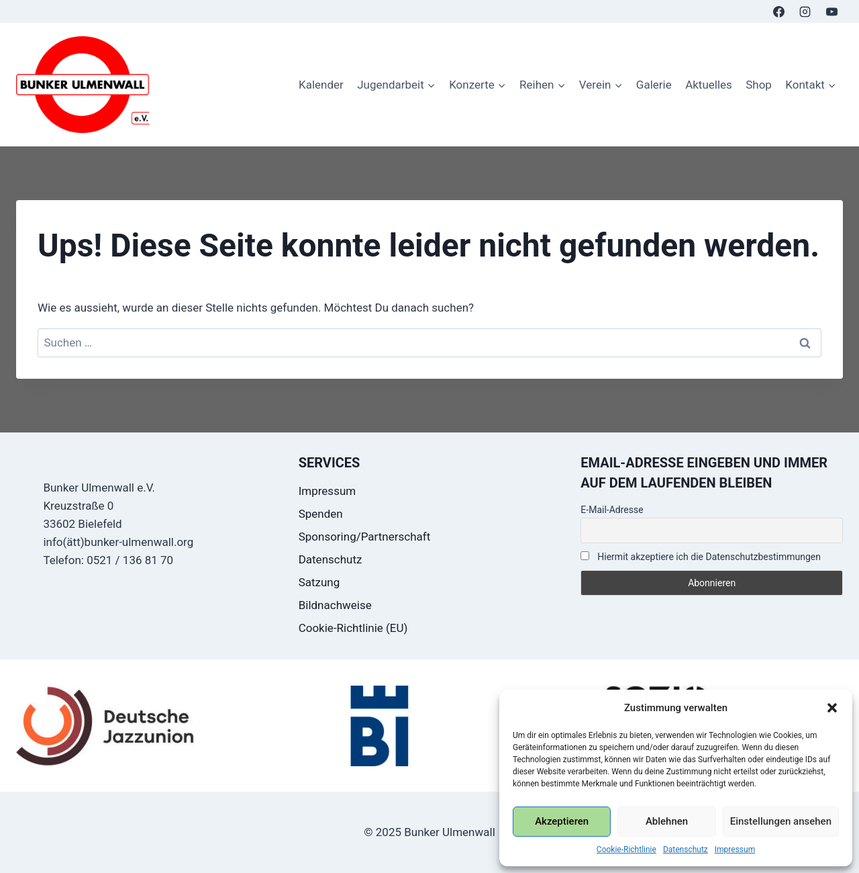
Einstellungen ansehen (780, 821)
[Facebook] (779, 11)
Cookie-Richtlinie (626, 849)
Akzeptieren (562, 821)
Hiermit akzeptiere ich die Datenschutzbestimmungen (700, 556)
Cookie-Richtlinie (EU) (353, 628)
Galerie (654, 84)
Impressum (735, 849)
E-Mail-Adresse (611, 509)
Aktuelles (708, 84)
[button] (832, 708)
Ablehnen (667, 821)
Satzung (319, 582)
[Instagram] (805, 11)
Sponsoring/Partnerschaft (365, 536)
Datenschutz (685, 849)
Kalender (321, 84)
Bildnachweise (335, 605)
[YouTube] (831, 11)
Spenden (321, 513)
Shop (759, 84)
